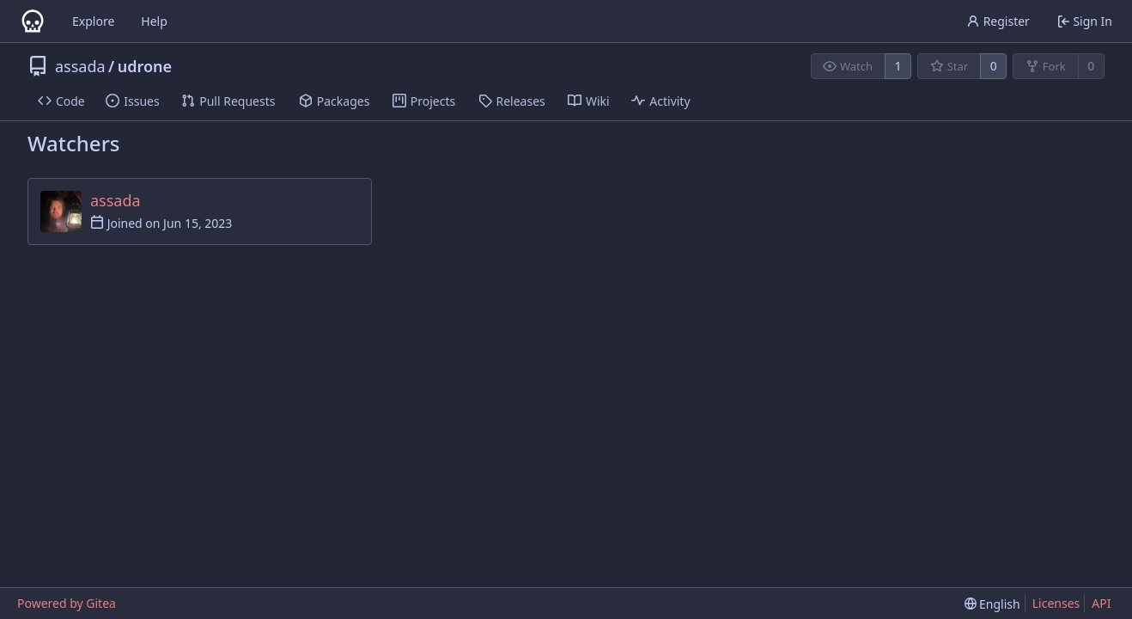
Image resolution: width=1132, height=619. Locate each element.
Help (154, 21)
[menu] (992, 604)
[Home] (33, 21)
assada (80, 66)
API (1101, 603)
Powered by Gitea (66, 603)
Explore (93, 21)
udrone (145, 66)
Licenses (1056, 603)
